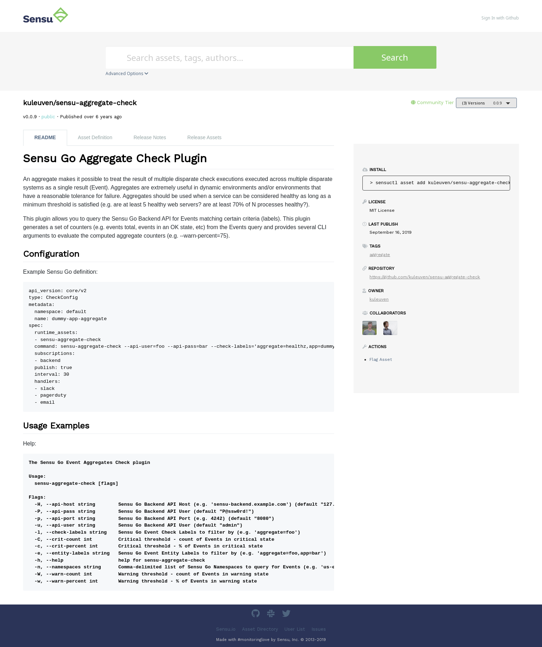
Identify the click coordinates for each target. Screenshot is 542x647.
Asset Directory (260, 628)
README (45, 137)
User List (294, 628)
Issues (318, 628)
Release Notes (150, 137)
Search (395, 57)
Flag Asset (380, 359)
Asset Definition (95, 137)
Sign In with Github (500, 18)
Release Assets (204, 137)
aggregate (379, 254)
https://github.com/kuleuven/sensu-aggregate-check (424, 276)
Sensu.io (226, 628)
